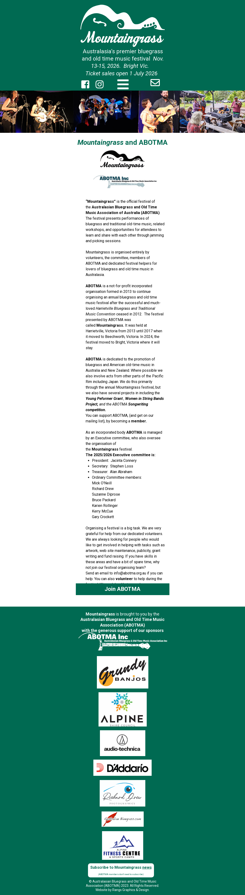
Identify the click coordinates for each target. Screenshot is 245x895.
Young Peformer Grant (104, 398)
